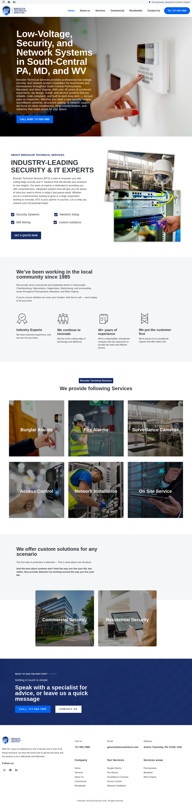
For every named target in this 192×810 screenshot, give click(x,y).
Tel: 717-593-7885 (177, 10)
